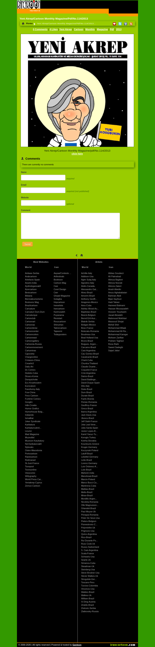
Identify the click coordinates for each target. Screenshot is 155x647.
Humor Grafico (32, 408)
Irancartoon (59, 308)
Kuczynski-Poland (89, 450)
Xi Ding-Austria (88, 601)
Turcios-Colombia (89, 585)
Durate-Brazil (87, 395)
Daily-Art (29, 366)
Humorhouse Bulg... (34, 411)
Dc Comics (30, 370)
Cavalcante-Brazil (89, 357)
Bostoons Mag (32, 302)
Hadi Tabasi (113, 302)
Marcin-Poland (88, 479)
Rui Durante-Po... (89, 540)
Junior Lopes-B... (89, 431)
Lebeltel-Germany (89, 457)
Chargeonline (31, 357)
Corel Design (60, 289)
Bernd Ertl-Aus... (89, 318)
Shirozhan (58, 325)
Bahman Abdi (114, 296)
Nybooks (29, 447)
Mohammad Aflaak (117, 328)
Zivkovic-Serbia (88, 608)
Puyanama (59, 315)
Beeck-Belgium (88, 315)
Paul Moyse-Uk (88, 511)
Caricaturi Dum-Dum (35, 312)
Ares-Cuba (86, 305)
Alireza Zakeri (114, 286)
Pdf (112, 29)
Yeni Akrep (65, 29)
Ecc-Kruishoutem (33, 382)
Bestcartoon (31, 292)
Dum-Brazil (86, 392)
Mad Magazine (32, 434)
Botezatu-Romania (90, 331)
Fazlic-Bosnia (87, 399)
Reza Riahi (113, 344)
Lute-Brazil (86, 469)
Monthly (90, 29)
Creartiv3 (29, 363)
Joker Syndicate (32, 421)
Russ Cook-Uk (88, 544)
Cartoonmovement (34, 347)
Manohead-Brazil (89, 476)
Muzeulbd (29, 437)
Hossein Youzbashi (117, 312)
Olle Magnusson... (89, 505)
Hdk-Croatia (31, 405)
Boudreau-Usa (88, 334)
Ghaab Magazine (62, 296)
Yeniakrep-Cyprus (33, 482)
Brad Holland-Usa (89, 337)
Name (23, 172)
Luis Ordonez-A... (89, 466)
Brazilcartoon (31, 305)
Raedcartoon (31, 457)
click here (77, 153)
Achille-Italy (86, 273)
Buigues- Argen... (89, 344)
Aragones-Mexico (89, 302)
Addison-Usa (87, 276)
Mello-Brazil (86, 492)
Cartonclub (30, 318)
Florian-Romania (89, 402)
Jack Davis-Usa (88, 415)
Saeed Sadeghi (115, 347)
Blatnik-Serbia (87, 321)
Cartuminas (30, 350)
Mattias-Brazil (87, 489)
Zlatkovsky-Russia (89, 611)
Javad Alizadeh (115, 315)
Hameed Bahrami (116, 305)
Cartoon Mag (60, 283)
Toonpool (29, 466)
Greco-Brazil (87, 408)
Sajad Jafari (113, 350)
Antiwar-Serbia (32, 273)
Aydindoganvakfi (33, 286)
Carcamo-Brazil (88, 347)
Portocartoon (31, 453)
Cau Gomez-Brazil (90, 353)
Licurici (28, 431)
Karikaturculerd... (33, 428)
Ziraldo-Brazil (87, 605)
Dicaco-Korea (31, 376)
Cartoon (78, 29)
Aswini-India (31, 283)
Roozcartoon (60, 321)
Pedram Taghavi (116, 341)
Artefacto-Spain (32, 279)
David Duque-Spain (90, 382)
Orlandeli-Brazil (88, 508)
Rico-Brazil (86, 537)
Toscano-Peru (87, 582)
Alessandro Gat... (89, 289)
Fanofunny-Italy (32, 389)
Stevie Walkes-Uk (89, 576)
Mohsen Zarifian (116, 337)
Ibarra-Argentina (89, 411)
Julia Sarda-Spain (89, 428)
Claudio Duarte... (89, 366)
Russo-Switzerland (90, 547)
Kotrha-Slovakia (88, 440)
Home (27, 23)
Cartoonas (30, 325)
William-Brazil (87, 598)
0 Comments (40, 29)
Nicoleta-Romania (89, 502)
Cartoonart (30, 321)
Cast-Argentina (88, 350)
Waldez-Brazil (87, 592)
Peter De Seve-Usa (90, 518)
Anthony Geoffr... (89, 299)
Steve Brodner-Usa (90, 573)
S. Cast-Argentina (89, 550)
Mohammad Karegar (118, 334)
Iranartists (58, 305)
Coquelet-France (89, 370)
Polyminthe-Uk (88, 527)
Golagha (58, 299)
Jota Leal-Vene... (89, 424)
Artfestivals (59, 276)
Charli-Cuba (87, 360)
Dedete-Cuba (31, 373)
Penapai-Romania (89, 515)
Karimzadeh (59, 312)
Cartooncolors (31, 334)
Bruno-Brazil (87, 341)
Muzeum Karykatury (34, 440)
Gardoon (76, 645)
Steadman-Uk (87, 566)
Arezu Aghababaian (117, 292)
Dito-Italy (85, 386)
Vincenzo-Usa (87, 589)
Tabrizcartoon (60, 328)
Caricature (30, 308)
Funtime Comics (33, 399)
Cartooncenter (32, 331)
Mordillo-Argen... (89, 498)
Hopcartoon (59, 302)
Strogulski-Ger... (88, 579)
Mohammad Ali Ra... (118, 331)
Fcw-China (30, 392)
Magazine (102, 29)
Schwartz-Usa (87, 556)
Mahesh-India (87, 473)
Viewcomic (30, 473)
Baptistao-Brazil (88, 312)
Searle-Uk (86, 560)
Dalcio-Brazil (87, 376)
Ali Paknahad (114, 276)
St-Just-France (32, 463)
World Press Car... (33, 479)
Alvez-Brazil (86, 292)
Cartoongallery (32, 341)
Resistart (58, 318)
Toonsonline (31, 469)
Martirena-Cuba (88, 486)
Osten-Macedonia (33, 450)
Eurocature (30, 386)
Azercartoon (31, 289)
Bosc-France (87, 328)
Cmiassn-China (32, 360)
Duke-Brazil (86, 389)
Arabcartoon (31, 276)
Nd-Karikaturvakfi (33, 444)
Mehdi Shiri (113, 325)
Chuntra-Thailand (89, 363)
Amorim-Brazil (88, 296)
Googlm (28, 402)
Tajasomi (58, 331)
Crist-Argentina (88, 373)
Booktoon (58, 279)
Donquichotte (31, 379)
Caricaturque (31, 315)
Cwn (56, 292)
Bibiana (28, 296)
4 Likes (54, 29)
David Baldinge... (89, 379)
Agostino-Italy (87, 283)
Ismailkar (29, 418)
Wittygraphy (30, 476)
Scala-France (87, 553)
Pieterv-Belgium (88, 521)
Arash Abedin (114, 289)
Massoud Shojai (116, 321)
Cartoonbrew (31, 328)
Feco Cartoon (31, 395)
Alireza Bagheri (115, 279)
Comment (25, 210)
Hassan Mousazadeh (118, 308)
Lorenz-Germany (89, 463)
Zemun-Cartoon (32, 486)
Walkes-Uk (86, 595)
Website (25, 197)
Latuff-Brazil (87, 453)
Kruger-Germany (89, 447)
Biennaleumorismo (34, 299)
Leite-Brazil (86, 460)
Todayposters (60, 334)
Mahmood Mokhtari (117, 318)
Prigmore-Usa (87, 531)
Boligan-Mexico (88, 325)
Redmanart (30, 460)
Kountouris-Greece (90, 444)
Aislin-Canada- (88, 286)
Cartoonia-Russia (33, 344)
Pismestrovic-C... (89, 524)
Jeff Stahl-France (89, 421)
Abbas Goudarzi (116, 273)
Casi (56, 286)
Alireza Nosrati (115, 283)
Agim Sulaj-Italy (88, 279)
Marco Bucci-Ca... (89, 482)
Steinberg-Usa (88, 569)
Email (23, 185)
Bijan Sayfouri (114, 299)
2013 (118, 29)
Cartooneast (31, 337)
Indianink (29, 415)
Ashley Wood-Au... (90, 308)
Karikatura (30, 424)
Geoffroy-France (89, 405)
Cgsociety (30, 353)
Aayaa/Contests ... (62, 273)
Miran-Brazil (87, 495)
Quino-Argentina (89, 534)
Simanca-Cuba (88, 563)
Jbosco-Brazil (87, 418)
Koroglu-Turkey (88, 437)
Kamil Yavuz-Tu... (89, 434)
